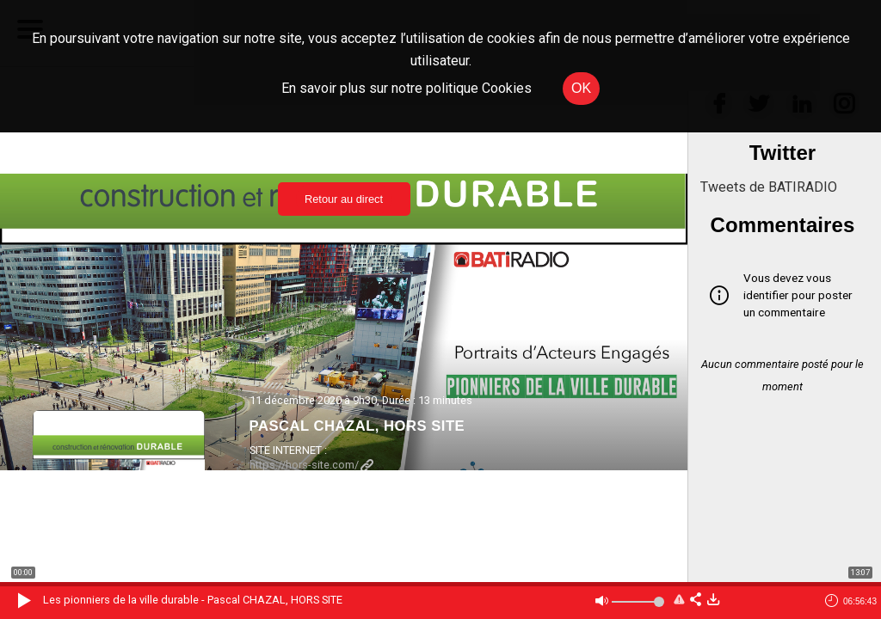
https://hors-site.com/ (311, 464)
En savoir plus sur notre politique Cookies (406, 88)
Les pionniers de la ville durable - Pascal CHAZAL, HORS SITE (192, 599)
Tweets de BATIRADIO (768, 187)
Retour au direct (344, 199)
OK (581, 88)
